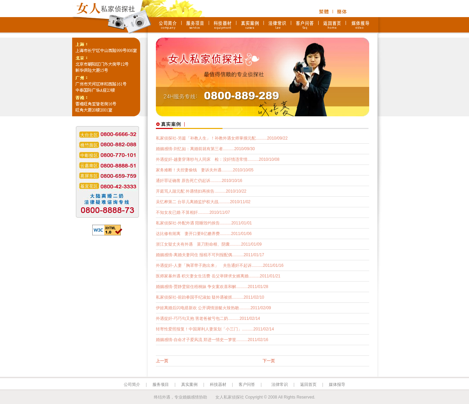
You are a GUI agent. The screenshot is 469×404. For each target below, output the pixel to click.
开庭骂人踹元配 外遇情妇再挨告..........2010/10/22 (201, 191)
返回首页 (308, 384)
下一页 (269, 361)
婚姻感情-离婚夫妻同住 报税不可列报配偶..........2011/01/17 (210, 254)
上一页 (162, 361)
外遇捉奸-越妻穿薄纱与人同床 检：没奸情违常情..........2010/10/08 (217, 159)
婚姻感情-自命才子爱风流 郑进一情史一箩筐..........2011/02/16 (212, 339)
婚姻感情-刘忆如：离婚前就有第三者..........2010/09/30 (205, 148)
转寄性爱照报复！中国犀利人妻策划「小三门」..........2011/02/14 (215, 329)
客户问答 (247, 384)
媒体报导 (337, 384)
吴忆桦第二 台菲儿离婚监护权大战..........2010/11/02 (203, 201)
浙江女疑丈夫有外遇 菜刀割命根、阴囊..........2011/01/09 (209, 244)
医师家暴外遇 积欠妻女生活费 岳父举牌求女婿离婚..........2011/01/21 (218, 276)
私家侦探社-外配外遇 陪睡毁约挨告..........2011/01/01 (204, 223)
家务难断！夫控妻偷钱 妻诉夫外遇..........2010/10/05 (204, 170)
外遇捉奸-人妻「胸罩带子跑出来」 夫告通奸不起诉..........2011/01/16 (219, 265)
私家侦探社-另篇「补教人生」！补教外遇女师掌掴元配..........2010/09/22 (221, 138)
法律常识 (279, 384)
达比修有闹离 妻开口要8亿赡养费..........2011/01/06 (204, 233)
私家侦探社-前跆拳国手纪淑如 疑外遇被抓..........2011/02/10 (210, 297)
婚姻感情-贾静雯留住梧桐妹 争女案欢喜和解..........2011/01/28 (212, 286)
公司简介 (132, 384)
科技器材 (218, 384)
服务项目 (160, 384)
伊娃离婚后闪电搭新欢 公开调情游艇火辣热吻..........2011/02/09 (213, 307)
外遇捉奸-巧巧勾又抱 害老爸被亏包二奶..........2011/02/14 (208, 318)
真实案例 (189, 384)
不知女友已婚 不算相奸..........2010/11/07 (193, 212)
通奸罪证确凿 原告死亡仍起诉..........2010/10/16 (199, 180)
